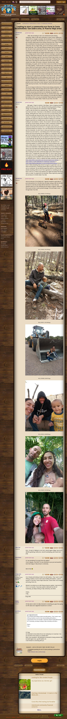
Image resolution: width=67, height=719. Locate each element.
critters (7, 31)
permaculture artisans (6, 81)
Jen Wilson (18, 611)
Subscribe (8, 2)
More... (39, 710)
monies (6, 48)
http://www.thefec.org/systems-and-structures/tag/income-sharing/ (42, 160)
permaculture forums (6, 23)
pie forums (6, 122)
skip (7, 93)
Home (3, 1)
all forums (6, 130)
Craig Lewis (18, 574)
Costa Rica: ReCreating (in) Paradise (43, 702)
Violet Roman (17, 601)
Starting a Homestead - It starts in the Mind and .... (44, 694)
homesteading (6, 40)
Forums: (19, 23)
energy (6, 44)
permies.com (6, 118)
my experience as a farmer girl (42, 681)
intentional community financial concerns (42, 706)
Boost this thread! (39, 670)
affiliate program (20, 717)
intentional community (47, 23)
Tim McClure (18, 32)
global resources (7, 102)
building (7, 36)
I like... (17, 584)
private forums (6, 126)
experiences (7, 97)
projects (7, 110)
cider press (6, 106)
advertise (13, 717)
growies (7, 27)
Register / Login (61, 2)
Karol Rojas (18, 557)
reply (39, 661)
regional (7, 85)
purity (6, 56)
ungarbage (6, 60)
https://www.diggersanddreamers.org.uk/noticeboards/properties (41, 163)
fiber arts (6, 73)
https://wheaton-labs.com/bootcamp (36, 651)
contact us (8, 717)
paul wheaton (52, 717)
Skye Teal (17, 547)
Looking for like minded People (42, 677)
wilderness (6, 69)
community (6, 64)
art (6, 77)
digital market (6, 114)
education (6, 89)
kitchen (7, 52)
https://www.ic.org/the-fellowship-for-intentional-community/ (40, 161)
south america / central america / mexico (31, 23)
